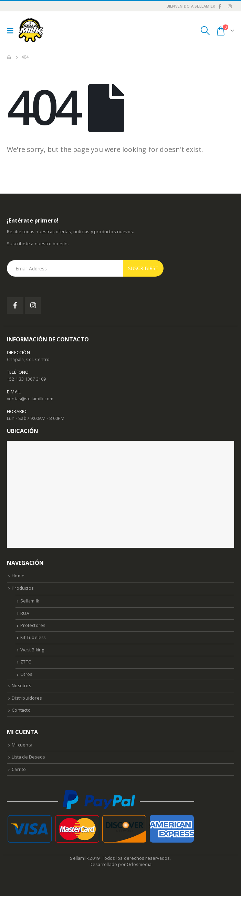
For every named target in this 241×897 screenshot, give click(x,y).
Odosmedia (139, 865)
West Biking (32, 650)
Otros (26, 675)
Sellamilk (29, 601)
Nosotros (22, 686)
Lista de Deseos (29, 758)
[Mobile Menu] (12, 31)
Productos (23, 588)
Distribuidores (27, 698)
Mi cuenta (22, 746)
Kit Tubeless (33, 638)
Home (18, 576)
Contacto (21, 711)
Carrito (19, 770)
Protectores (32, 626)
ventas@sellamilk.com (30, 399)
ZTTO (26, 662)
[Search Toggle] (205, 30)
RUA (24, 613)
